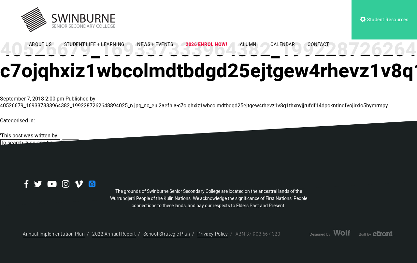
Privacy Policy (212, 234)
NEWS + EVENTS (155, 44)
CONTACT (318, 44)
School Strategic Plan (166, 234)
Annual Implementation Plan (54, 234)
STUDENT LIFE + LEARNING (94, 44)
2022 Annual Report (114, 234)
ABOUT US (40, 44)
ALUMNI (249, 44)
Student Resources (384, 19)
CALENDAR (282, 44)
